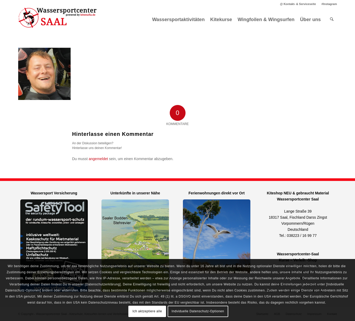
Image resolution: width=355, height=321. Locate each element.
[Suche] (332, 19)
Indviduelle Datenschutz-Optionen (198, 311)
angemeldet (98, 159)
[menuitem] (298, 4)
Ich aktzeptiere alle (147, 311)
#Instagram (329, 4)
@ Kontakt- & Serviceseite (298, 4)
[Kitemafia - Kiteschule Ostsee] (57, 19)
